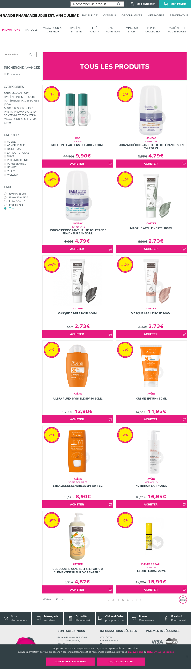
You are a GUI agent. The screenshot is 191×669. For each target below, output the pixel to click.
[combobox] (92, 4)
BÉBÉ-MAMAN (94, 29)
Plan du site (106, 644)
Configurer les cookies (70, 661)
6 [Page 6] (128, 599)
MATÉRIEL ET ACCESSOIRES (177, 29)
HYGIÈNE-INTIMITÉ (76, 29)
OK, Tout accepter (121, 661)
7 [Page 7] (133, 599)
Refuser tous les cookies (160, 651)
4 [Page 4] (118, 599)
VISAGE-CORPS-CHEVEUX (53, 29)
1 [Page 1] (104, 599)
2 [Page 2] (108, 599)
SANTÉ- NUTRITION (113, 29)
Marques (31, 29)
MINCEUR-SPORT (132, 29)
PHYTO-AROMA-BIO (152, 29)
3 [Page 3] (113, 599)
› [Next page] (136, 599)
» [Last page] (140, 599)
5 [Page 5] (123, 599)
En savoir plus (135, 651)
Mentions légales (109, 640)
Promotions (11, 29)
